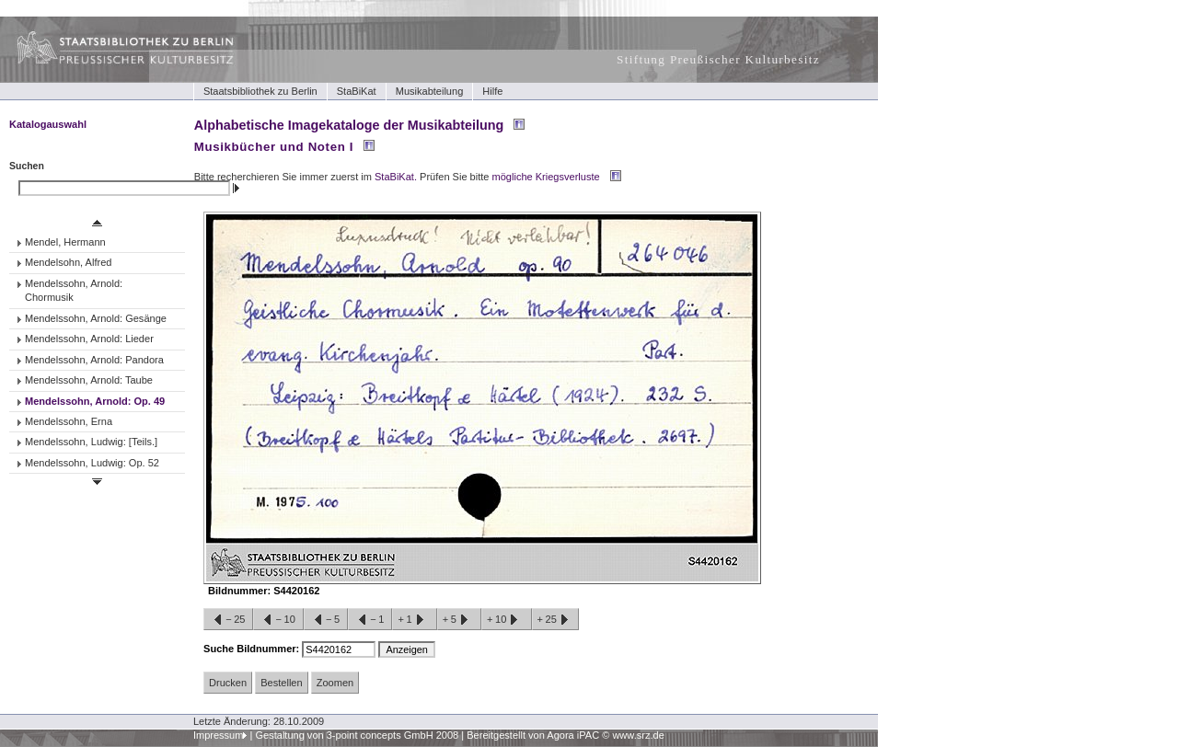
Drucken (228, 682)
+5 (459, 620)
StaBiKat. (396, 176)
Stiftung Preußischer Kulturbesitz (718, 59)
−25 (228, 620)
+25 (555, 620)
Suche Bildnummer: (252, 648)
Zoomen (335, 682)
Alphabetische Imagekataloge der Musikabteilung (348, 125)
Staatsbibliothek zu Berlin (260, 91)
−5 (325, 620)
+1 (414, 620)
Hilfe (492, 91)
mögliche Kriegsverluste (546, 176)
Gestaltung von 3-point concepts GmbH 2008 (356, 735)
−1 (370, 620)
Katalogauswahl (48, 124)
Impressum (218, 735)
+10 (506, 620)
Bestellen (281, 682)
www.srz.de (638, 735)
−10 (278, 620)
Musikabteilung (430, 91)
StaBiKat (356, 91)
